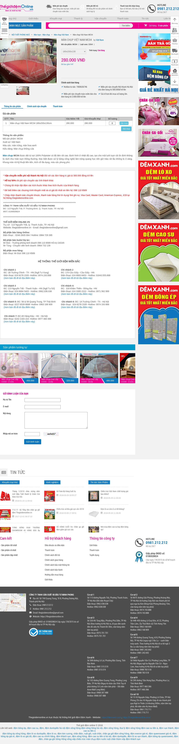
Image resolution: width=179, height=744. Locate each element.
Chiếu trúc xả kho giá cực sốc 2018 (70, 526)
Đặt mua (124, 123)
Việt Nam (100, 40)
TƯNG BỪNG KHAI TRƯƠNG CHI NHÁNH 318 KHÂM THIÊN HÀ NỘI (70, 492)
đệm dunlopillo (119, 736)
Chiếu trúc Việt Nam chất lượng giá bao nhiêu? (114, 509)
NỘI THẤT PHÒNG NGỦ (21, 35)
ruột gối (87, 733)
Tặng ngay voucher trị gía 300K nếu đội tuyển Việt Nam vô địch (26, 492)
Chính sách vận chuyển (37, 106)
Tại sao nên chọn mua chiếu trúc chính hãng (114, 492)
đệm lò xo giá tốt (24, 736)
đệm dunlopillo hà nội (55, 728)
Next (131, 368)
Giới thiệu (33, 18)
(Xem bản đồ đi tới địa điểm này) (19, 278)
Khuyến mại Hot (9, 482)
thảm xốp (120, 739)
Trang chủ (11, 18)
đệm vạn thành (166, 728)
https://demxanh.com (111, 717)
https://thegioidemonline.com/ (137, 717)
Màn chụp (8, 155)
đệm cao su (32, 728)
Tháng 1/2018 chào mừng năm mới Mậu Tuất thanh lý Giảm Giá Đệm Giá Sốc (26, 511)
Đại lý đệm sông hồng (130, 728)
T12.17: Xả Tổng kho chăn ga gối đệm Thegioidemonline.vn (26, 528)
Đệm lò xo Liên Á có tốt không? (113, 526)
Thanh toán (123, 18)
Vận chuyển (101, 18)
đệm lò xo (51, 733)
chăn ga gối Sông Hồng (55, 739)
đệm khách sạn (63, 736)
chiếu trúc (81, 739)
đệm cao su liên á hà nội (99, 736)
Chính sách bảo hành (54, 570)
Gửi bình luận (32, 441)
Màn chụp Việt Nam (61, 35)
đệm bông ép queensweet (160, 736)
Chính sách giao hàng (54, 560)
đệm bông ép (19, 728)
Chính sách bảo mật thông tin (57, 565)
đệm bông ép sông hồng (14, 733)
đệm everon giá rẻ (139, 733)
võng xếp (71, 739)
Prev (4, 368)
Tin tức (145, 18)
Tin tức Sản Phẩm (99, 482)
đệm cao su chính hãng (44, 736)
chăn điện (78, 733)
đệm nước (101, 739)
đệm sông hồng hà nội (92, 728)
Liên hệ (167, 18)
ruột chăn (96, 733)
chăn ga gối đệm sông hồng (116, 733)
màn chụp (91, 739)
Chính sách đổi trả (52, 555)
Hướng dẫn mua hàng (54, 574)
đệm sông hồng (73, 728)
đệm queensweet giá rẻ (160, 733)
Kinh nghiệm (52, 482)
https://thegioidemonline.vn (51, 616)
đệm (41, 728)
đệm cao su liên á (149, 728)
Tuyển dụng (94, 555)
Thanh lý (78, 18)
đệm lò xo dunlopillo (36, 733)
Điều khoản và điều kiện (54, 545)
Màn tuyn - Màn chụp (42, 35)
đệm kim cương (64, 733)
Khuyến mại (56, 18)
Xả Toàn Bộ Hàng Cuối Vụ (66, 508)
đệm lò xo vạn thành (137, 736)
